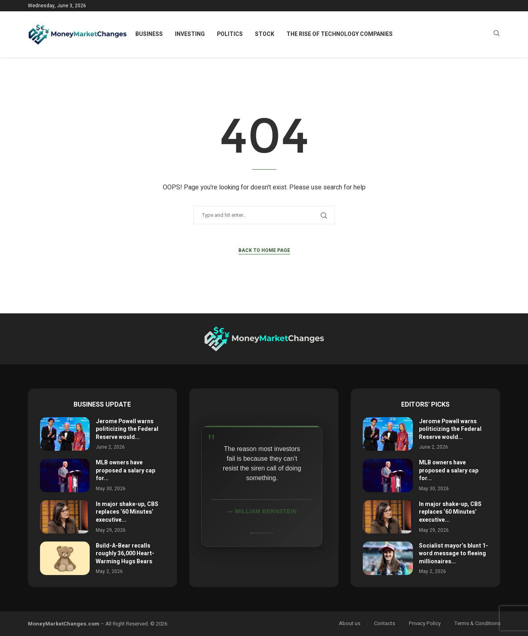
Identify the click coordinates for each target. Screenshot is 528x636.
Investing (190, 34)
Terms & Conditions (477, 623)
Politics (230, 34)
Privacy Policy (425, 623)
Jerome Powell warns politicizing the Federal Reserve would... (127, 429)
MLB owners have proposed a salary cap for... (125, 470)
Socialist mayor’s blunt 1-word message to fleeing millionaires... (453, 554)
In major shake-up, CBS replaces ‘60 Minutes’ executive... (127, 512)
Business (149, 34)
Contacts (384, 623)
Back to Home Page (264, 250)
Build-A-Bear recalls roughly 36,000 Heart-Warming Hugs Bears (125, 554)
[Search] (496, 34)
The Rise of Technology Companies (339, 34)
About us (349, 623)
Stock (264, 34)
